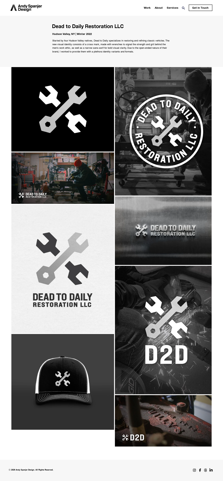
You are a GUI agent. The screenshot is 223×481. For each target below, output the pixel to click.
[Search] (183, 8)
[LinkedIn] (211, 470)
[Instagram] (194, 470)
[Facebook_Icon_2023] (200, 470)
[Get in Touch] (200, 8)
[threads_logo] (205, 470)
